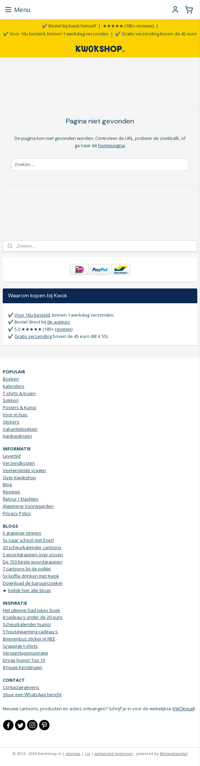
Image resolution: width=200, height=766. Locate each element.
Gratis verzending (33, 336)
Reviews (11, 492)
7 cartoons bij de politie (27, 569)
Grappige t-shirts (20, 646)
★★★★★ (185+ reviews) (128, 26)
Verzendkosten (19, 463)
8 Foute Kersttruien (22, 667)
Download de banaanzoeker (33, 583)
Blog (7, 484)
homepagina (111, 145)
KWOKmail (183, 708)
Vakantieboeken (20, 429)
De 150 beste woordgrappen (32, 562)
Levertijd (12, 456)
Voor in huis (15, 415)
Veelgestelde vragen (24, 470)
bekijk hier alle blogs (29, 590)
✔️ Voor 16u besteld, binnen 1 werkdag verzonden (56, 34)
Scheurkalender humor (27, 624)
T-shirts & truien (19, 393)
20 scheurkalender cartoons (32, 547)
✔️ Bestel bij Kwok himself (69, 26)
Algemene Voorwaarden (28, 506)
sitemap (73, 753)
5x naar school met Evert (28, 540)
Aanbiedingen (17, 436)
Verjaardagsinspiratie (25, 653)
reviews (63, 329)
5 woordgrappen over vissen (33, 554)
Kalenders (13, 386)
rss (87, 753)
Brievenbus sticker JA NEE (29, 639)
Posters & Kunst (19, 407)
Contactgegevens (21, 687)
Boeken (11, 379)
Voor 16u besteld (32, 315)
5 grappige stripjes (22, 533)
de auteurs (58, 322)
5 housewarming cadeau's (30, 631)
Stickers (11, 422)
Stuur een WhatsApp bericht (32, 694)
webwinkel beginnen (114, 753)
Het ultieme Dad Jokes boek (31, 610)
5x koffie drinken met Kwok (31, 576)
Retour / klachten (20, 499)
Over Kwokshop (19, 477)
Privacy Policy (17, 513)
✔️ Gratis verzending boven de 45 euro (156, 34)
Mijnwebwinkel (174, 753)
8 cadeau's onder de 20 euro (33, 617)
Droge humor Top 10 (24, 660)
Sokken (11, 400)
